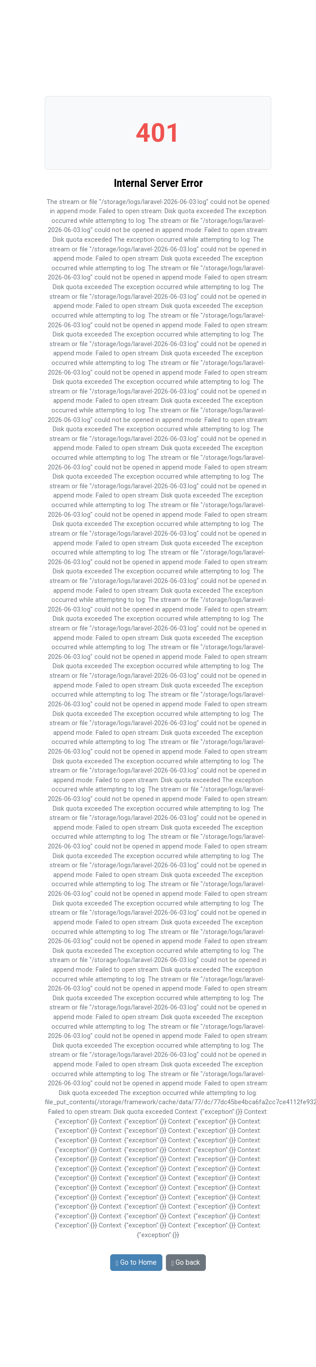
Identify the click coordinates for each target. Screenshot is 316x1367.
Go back (186, 1262)
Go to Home (136, 1262)
